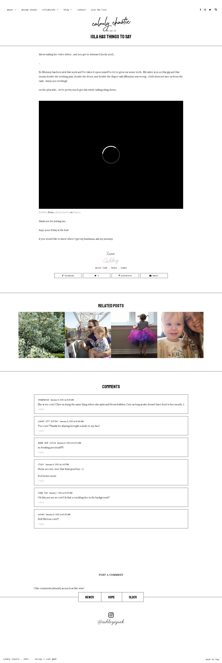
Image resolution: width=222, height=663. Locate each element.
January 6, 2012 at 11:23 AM (69, 443)
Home (111, 597)
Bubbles (43, 212)
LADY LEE (43, 492)
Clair (41, 464)
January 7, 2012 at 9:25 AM (60, 493)
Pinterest (125, 275)
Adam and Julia (47, 442)
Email (153, 275)
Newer (89, 597)
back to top (212, 659)
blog (66, 9)
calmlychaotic (61, 212)
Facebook (68, 275)
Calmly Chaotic (111, 23)
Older (133, 597)
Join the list (99, 9)
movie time (101, 267)
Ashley (111, 260)
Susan (41, 514)
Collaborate (48, 9)
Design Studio (29, 9)
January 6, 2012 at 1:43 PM (57, 464)
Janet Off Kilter (48, 421)
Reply (41, 409)
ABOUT (10, 9)
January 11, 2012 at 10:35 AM (58, 514)
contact (81, 9)
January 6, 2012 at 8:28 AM (62, 400)
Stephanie (43, 399)
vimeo (124, 267)
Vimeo (76, 212)
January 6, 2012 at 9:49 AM (72, 421)
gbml (54, 659)
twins (114, 267)
